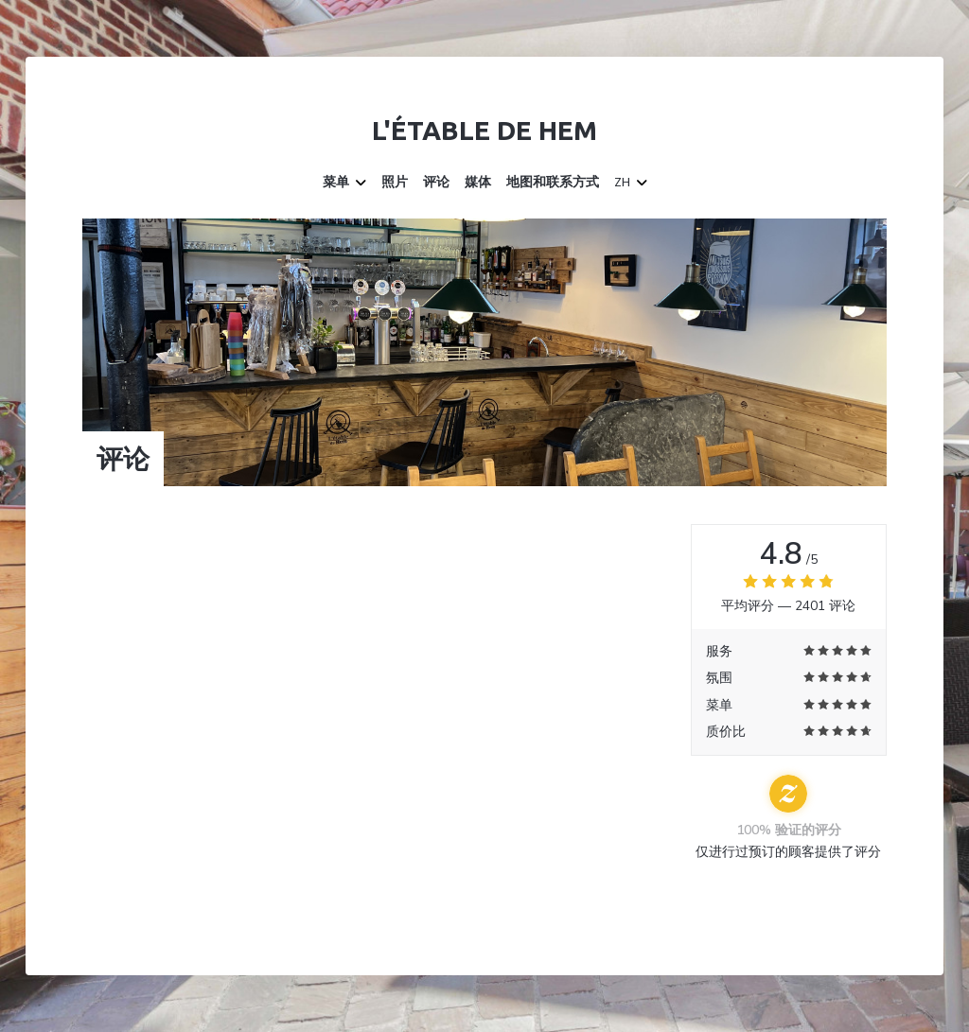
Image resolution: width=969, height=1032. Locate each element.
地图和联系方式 (552, 182)
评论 (436, 182)
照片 (394, 182)
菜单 (344, 182)
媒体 (478, 182)
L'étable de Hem (484, 130)
